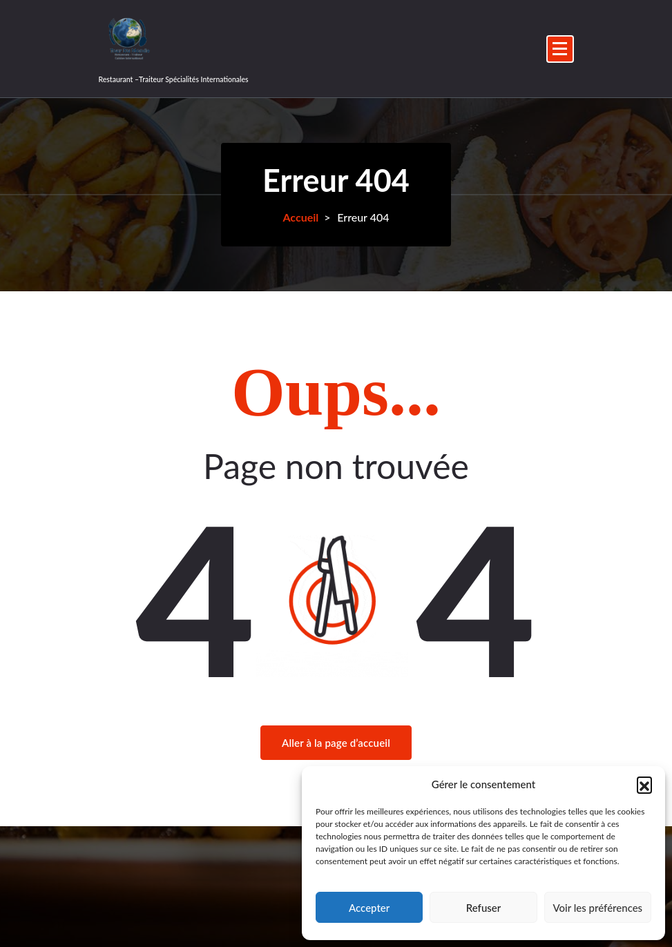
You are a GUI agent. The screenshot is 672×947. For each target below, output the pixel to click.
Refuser (483, 907)
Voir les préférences (598, 907)
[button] (644, 784)
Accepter (369, 907)
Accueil (300, 217)
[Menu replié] (560, 49)
